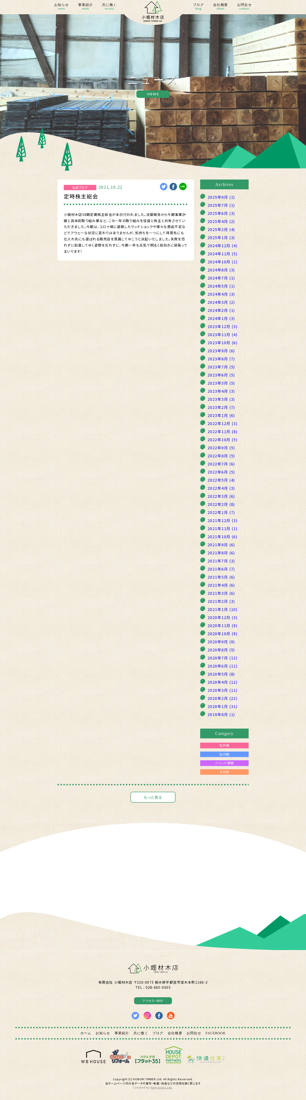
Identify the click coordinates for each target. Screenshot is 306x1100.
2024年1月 (221, 318)
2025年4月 (221, 221)
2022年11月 (222, 431)
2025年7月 (221, 205)
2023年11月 (222, 334)
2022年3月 (221, 496)
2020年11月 (222, 625)
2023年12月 (222, 326)
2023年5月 (221, 383)
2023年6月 (221, 375)
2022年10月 (222, 439)
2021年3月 (221, 593)
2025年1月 (221, 237)
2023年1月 (221, 415)
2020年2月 (222, 698)
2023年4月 (221, 391)
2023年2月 (221, 407)
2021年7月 (221, 561)
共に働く (109, 7)
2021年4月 (221, 585)
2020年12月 (222, 617)
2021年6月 (221, 569)
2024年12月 (222, 245)
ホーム (85, 1033)
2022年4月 (221, 488)
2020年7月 (222, 658)
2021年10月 (222, 536)
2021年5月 (221, 577)
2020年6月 (222, 666)
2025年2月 (221, 229)
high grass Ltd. (161, 1087)
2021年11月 (222, 528)
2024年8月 (221, 270)
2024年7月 (221, 278)
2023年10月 (222, 342)
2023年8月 (221, 358)
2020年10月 (222, 633)
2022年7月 (221, 464)
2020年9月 (221, 641)
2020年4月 (222, 682)
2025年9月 (221, 197)
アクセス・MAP (153, 1001)
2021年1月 (222, 609)
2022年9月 (221, 447)
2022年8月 (221, 455)
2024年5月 (221, 286)
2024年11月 (222, 253)
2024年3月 (221, 302)
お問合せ (244, 7)
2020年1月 (222, 706)
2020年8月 (221, 649)
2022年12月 (222, 423)
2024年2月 (221, 310)
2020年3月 (222, 690)
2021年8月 (221, 552)
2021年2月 (221, 601)
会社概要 (220, 7)
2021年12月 (222, 520)
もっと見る (153, 797)
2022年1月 (221, 512)
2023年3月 (221, 399)
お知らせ (61, 7)
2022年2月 (221, 504)
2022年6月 (221, 472)
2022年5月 (221, 480)
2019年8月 (221, 714)
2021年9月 (221, 544)
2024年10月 (222, 261)
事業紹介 (85, 7)
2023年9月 (221, 350)
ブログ (198, 7)
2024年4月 (221, 294)
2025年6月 (221, 213)
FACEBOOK (215, 1033)
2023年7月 (221, 367)
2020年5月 (221, 674)
